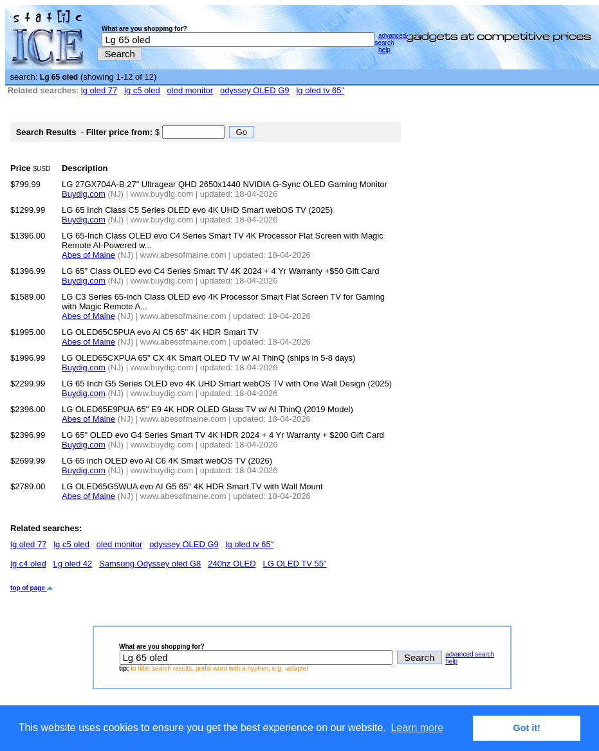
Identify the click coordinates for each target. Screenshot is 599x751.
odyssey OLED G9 (255, 90)
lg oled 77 (99, 90)
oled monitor (190, 90)
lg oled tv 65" (320, 90)
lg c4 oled (28, 563)
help (384, 49)
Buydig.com (84, 194)
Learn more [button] (417, 727)
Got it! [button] (526, 728)
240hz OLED (231, 563)
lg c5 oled (142, 90)
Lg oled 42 (73, 563)
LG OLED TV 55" (294, 563)
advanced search (390, 39)
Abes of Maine (88, 255)
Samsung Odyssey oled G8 (150, 563)
